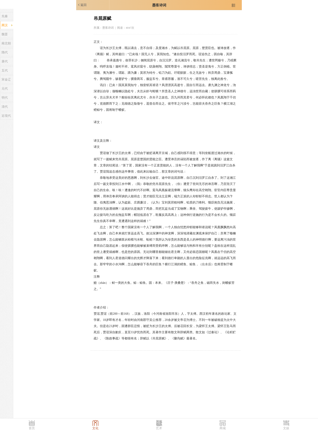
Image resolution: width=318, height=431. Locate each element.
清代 (5, 106)
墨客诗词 (159, 5)
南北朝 (6, 43)
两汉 (5, 25)
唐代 (5, 61)
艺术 (159, 428)
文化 (95, 428)
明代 (5, 97)
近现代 (6, 115)
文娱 (286, 428)
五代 (5, 70)
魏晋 (5, 34)
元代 (5, 88)
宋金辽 (6, 79)
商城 (223, 428)
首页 (32, 428)
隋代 (5, 52)
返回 (82, 4)
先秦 (5, 16)
